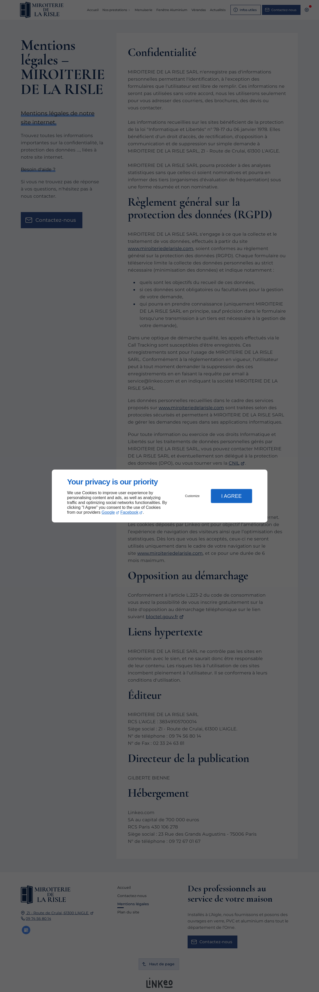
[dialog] (159, 496)
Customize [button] (192, 496)
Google (108, 512)
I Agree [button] (231, 496)
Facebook (129, 512)
